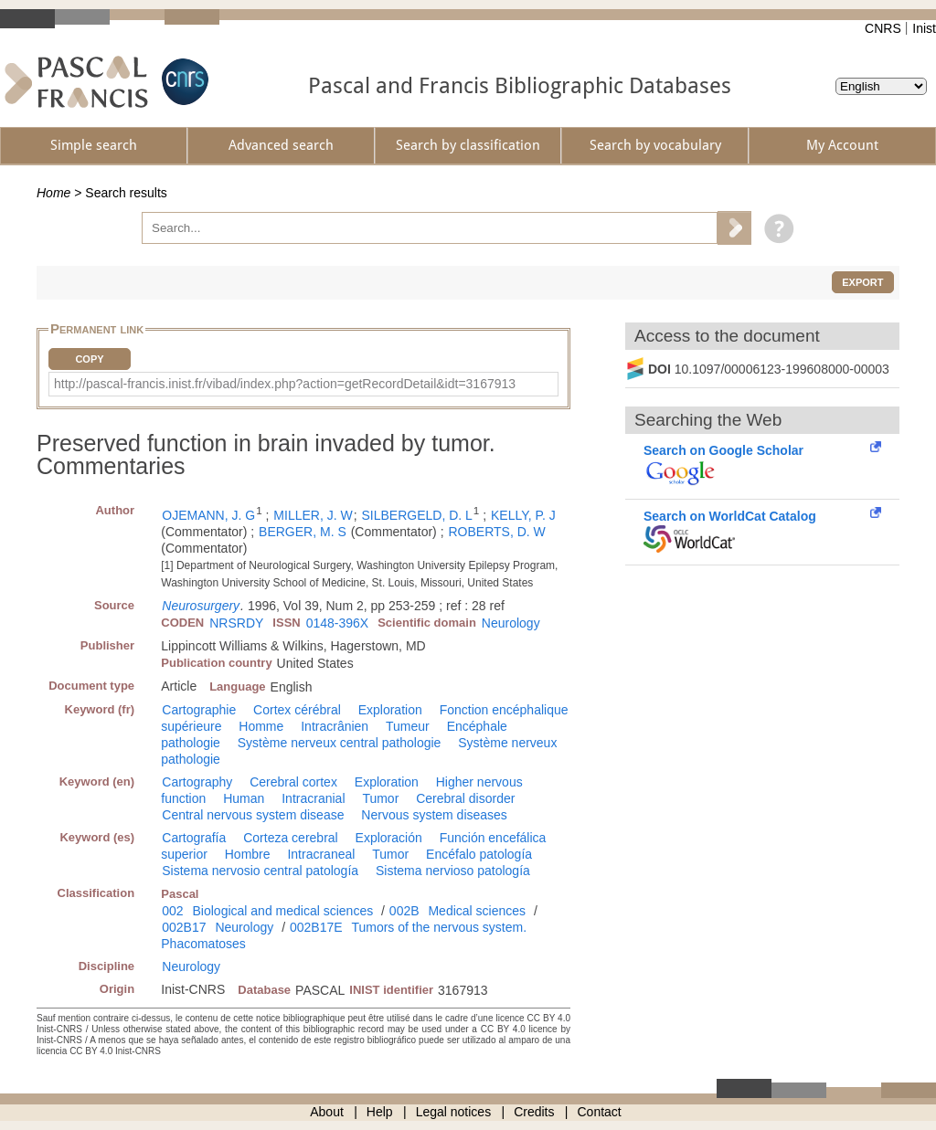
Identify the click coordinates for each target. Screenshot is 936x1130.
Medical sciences (477, 910)
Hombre (248, 854)
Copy (89, 359)
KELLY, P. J (523, 515)
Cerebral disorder (465, 798)
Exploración (389, 837)
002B (404, 910)
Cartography (197, 782)
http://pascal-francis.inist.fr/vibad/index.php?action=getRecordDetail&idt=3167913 (285, 383)
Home (53, 192)
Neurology (511, 623)
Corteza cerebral (290, 837)
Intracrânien (334, 726)
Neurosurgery (200, 605)
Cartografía (194, 837)
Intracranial (313, 798)
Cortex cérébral (297, 709)
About (327, 1111)
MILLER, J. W (312, 515)
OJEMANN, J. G (208, 515)
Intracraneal (321, 854)
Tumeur (408, 726)
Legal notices (454, 1111)
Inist (924, 28)
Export (862, 282)
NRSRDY (236, 623)
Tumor (380, 798)
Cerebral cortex (293, 782)
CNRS (883, 28)
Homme (261, 726)
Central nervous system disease (253, 815)
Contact (600, 1111)
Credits (534, 1111)
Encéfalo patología (479, 854)
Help (380, 1111)
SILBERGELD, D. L (416, 515)
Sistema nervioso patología (453, 870)
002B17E (316, 927)
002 (172, 910)
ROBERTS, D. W (496, 531)
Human (243, 798)
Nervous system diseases (434, 815)
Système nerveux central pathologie (339, 742)
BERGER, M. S (302, 531)
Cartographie (199, 709)
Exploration (390, 709)
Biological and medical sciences (283, 910)
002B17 (184, 927)
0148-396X (337, 623)
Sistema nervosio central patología (260, 870)
